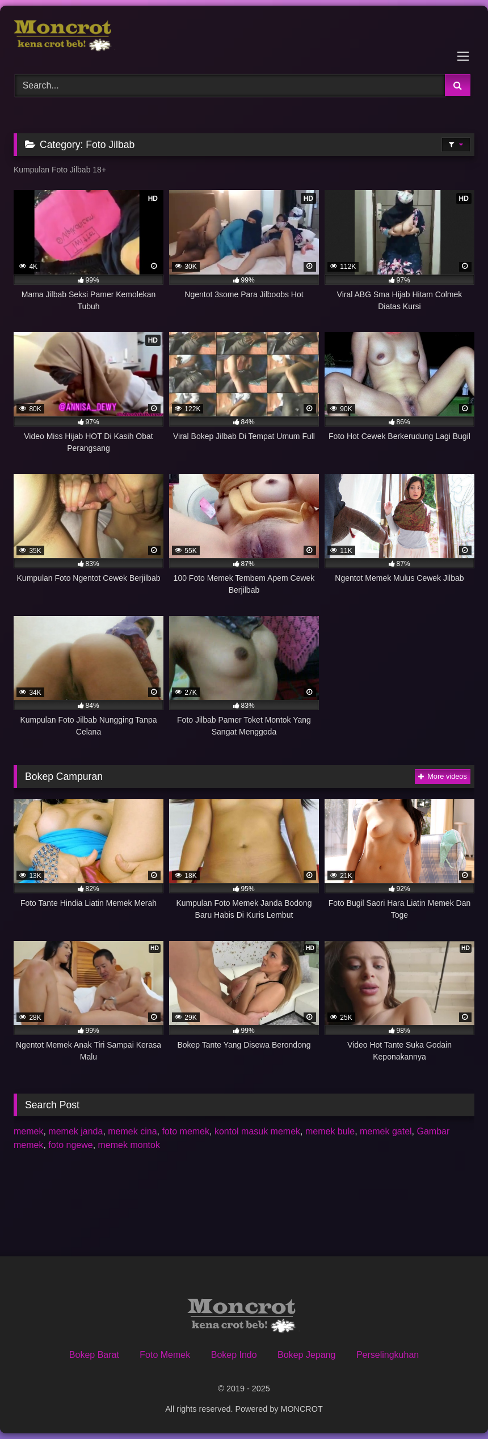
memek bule (330, 1131)
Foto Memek (165, 1355)
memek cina (132, 1131)
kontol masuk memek (257, 1131)
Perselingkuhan (387, 1355)
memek (28, 1131)
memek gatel (386, 1131)
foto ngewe (70, 1145)
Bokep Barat (94, 1355)
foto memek (185, 1131)
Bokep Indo (234, 1355)
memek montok (129, 1145)
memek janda (75, 1131)
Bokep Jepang (306, 1355)
